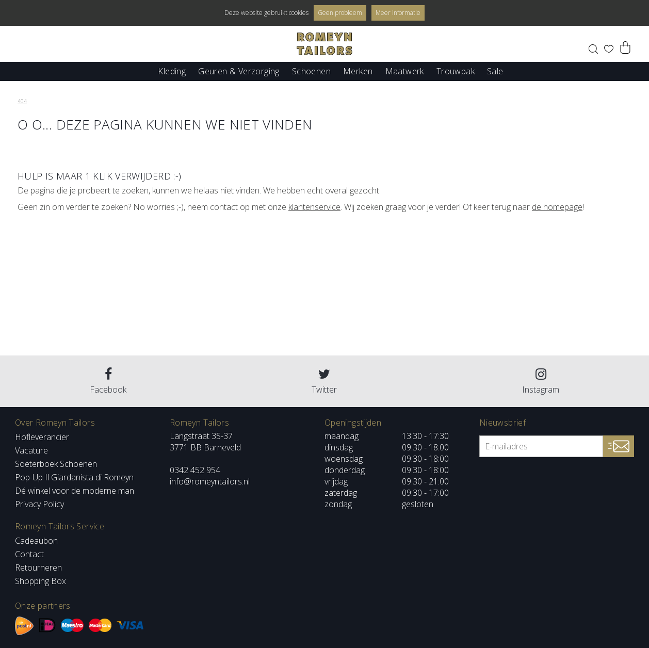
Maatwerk (404, 70)
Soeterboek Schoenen (56, 464)
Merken (357, 70)
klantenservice (314, 207)
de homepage (557, 207)
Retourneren (38, 567)
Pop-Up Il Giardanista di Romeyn (74, 477)
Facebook (108, 381)
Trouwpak (455, 70)
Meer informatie (398, 12)
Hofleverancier (42, 437)
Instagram (540, 381)
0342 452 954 (195, 470)
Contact (29, 554)
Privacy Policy (39, 504)
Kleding (172, 70)
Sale (495, 70)
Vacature (31, 450)
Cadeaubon (36, 541)
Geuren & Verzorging (239, 70)
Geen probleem (340, 12)
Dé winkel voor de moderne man (74, 490)
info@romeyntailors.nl (210, 481)
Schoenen (311, 70)
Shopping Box (40, 581)
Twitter (324, 381)
